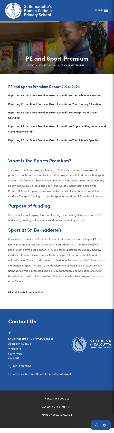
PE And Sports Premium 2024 (26, 292)
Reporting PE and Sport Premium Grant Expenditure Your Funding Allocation (54, 104)
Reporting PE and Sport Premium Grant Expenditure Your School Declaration (54, 95)
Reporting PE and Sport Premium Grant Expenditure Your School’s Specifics (53, 140)
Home (31, 65)
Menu (99, 10)
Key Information (47, 65)
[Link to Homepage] (30, 10)
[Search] (96, 425)
